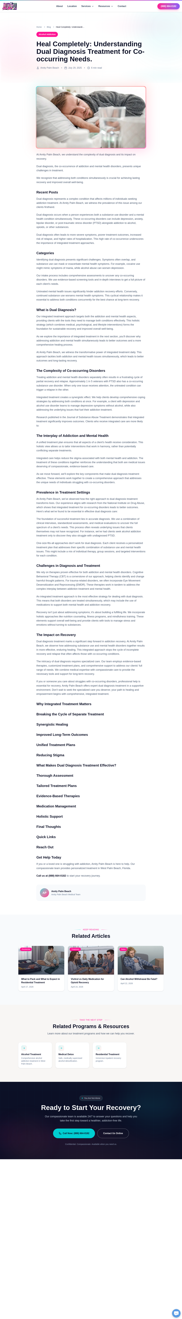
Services (87, 6)
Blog (49, 27)
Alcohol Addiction (47, 34)
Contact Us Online (113, 1133)
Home (39, 27)
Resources (105, 6)
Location (72, 6)
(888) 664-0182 (168, 6)
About (59, 6)
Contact (122, 6)
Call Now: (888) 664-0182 (74, 1133)
